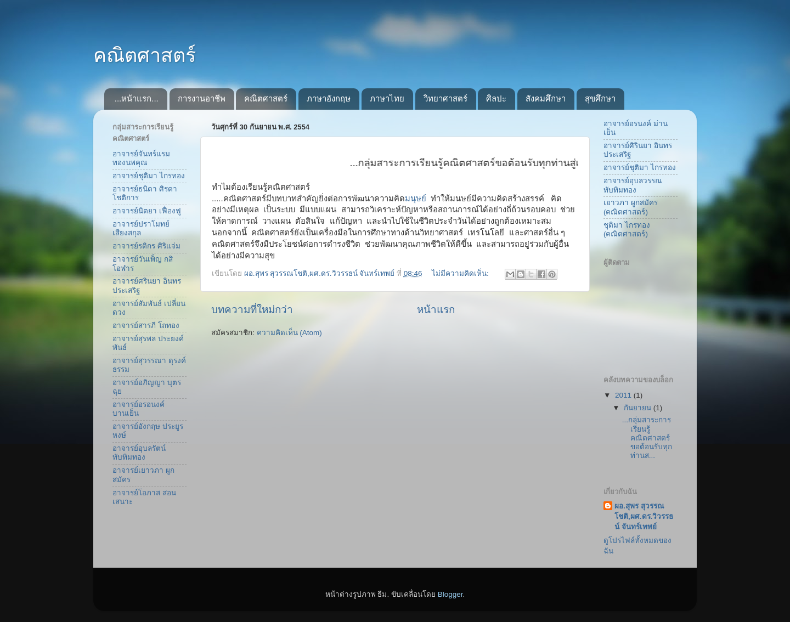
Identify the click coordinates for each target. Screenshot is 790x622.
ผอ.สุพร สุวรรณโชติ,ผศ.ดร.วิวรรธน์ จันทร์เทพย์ (643, 516)
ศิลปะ (496, 98)
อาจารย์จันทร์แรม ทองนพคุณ (141, 158)
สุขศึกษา (600, 98)
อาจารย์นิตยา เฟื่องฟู (146, 211)
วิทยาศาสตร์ (445, 98)
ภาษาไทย (387, 98)
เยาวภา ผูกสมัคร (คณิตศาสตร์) (630, 207)
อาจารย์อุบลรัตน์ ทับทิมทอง (139, 452)
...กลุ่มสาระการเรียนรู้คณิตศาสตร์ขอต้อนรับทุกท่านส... (647, 438)
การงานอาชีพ (201, 98)
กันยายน (638, 408)
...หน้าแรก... (137, 98)
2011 (624, 395)
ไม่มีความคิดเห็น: (461, 273)
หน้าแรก (436, 309)
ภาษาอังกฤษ (329, 98)
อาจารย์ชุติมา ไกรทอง (148, 176)
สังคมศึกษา (546, 98)
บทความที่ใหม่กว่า (252, 309)
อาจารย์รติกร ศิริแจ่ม (146, 246)
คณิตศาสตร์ (144, 55)
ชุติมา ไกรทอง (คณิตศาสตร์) (626, 229)
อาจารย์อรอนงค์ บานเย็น (138, 408)
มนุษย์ (416, 198)
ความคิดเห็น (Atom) (289, 333)
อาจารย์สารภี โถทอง (145, 325)
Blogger (450, 594)
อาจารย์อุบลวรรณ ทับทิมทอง (632, 185)
